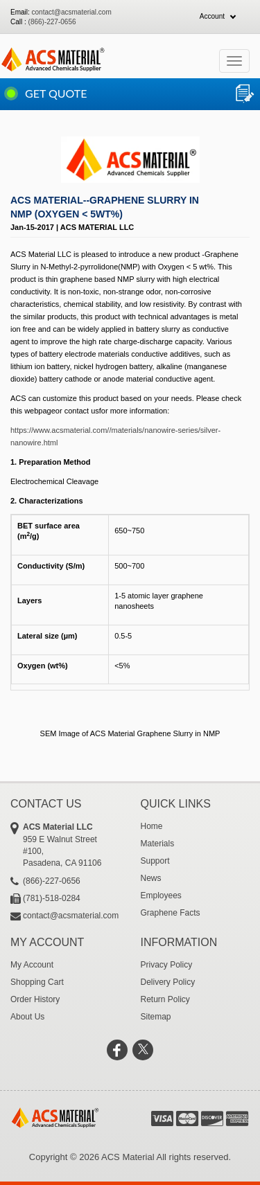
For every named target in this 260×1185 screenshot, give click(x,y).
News (151, 878)
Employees (161, 895)
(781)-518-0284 (51, 898)
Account (212, 16)
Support (155, 861)
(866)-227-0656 (52, 22)
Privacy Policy (167, 965)
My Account (31, 965)
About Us (27, 1017)
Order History (35, 999)
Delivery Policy (168, 982)
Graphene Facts (170, 913)
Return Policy (165, 999)
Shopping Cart (37, 982)
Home (152, 826)
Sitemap (156, 1017)
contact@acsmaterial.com (72, 12)
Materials (158, 843)
